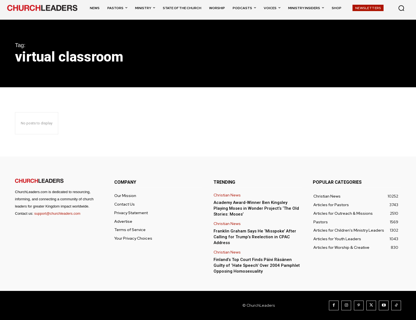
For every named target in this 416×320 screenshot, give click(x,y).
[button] (401, 8)
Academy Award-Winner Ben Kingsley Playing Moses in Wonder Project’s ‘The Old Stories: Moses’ (256, 208)
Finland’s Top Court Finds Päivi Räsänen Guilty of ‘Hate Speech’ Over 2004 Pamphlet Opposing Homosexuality (257, 265)
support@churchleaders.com (57, 213)
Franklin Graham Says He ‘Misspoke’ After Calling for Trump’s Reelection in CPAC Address (255, 237)
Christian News (227, 195)
